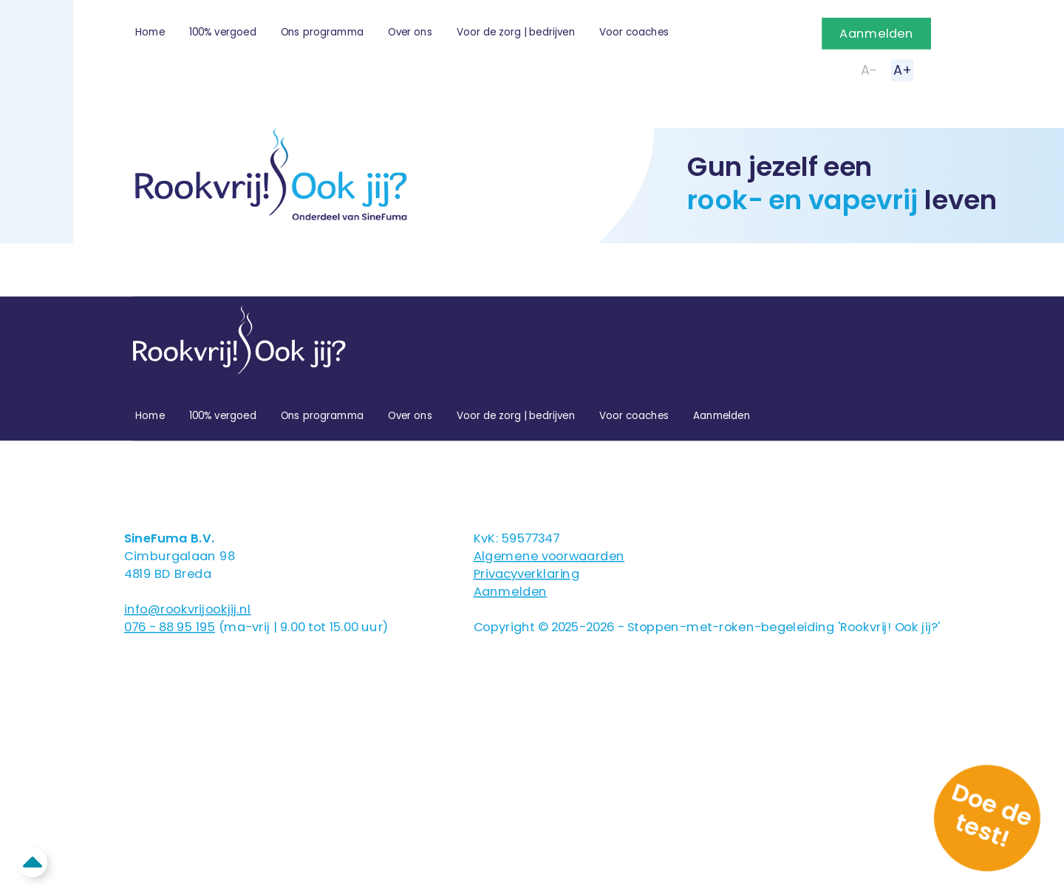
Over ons (410, 32)
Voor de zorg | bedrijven (516, 32)
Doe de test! (992, 815)
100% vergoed (222, 32)
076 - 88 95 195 (169, 626)
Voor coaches (634, 32)
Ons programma (322, 32)
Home (150, 32)
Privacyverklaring (526, 573)
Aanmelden (876, 33)
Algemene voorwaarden (549, 555)
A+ (902, 70)
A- (869, 70)
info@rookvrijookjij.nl (187, 608)
